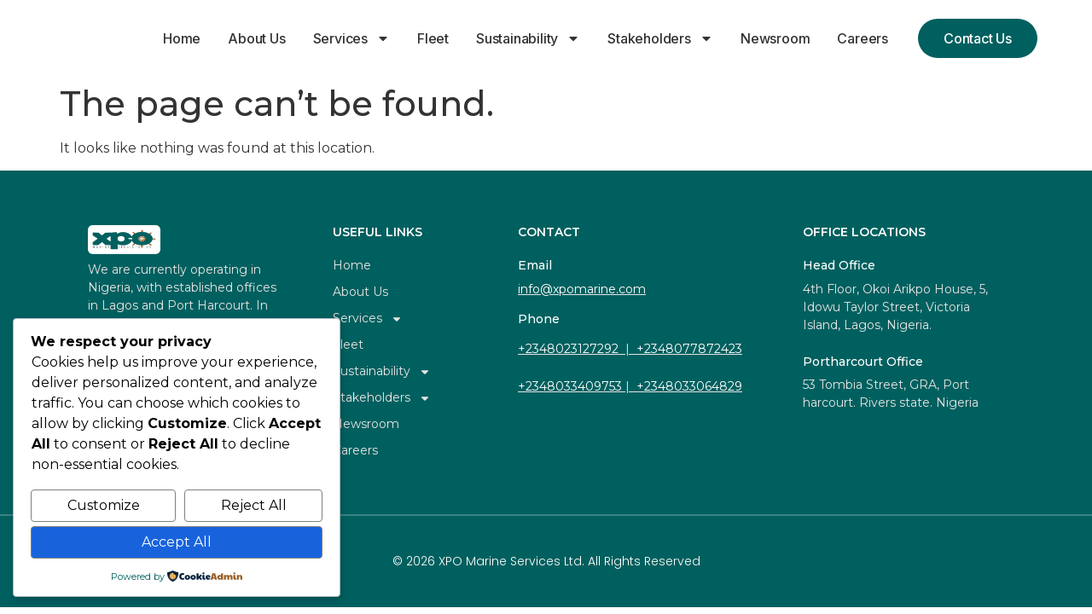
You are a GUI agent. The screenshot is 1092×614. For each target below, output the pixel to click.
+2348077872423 (689, 348)
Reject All (254, 505)
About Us (256, 38)
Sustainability (528, 38)
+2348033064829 (689, 386)
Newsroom (775, 38)
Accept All (177, 542)
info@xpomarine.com (582, 289)
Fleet (433, 38)
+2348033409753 (570, 386)
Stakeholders (660, 38)
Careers (862, 38)
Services (351, 38)
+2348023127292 (568, 348)
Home (181, 38)
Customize (103, 505)
